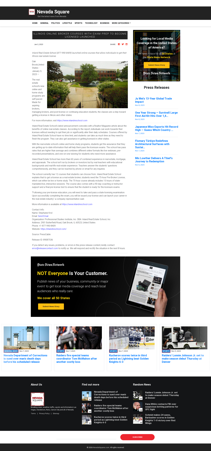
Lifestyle (67, 23)
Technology (91, 23)
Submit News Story (156, 65)
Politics (55, 23)
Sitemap (56, 413)
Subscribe (138, 437)
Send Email (43, 216)
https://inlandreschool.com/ (53, 229)
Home (35, 23)
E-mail (59, 437)
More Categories (120, 23)
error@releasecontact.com (45, 248)
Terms (33, 413)
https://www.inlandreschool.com (72, 120)
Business (104, 23)
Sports (78, 23)
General (44, 23)
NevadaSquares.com (101, 447)
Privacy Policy (44, 413)
